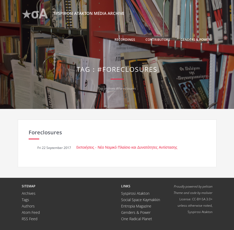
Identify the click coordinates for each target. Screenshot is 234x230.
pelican (207, 186)
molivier (207, 193)
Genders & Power (195, 39)
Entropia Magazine (136, 206)
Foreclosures (45, 132)
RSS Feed (29, 218)
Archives (29, 193)
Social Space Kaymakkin (140, 199)
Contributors (157, 39)
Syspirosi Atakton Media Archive (73, 13)
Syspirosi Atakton (135, 193)
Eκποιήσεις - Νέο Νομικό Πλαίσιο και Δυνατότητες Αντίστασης (126, 147)
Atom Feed (31, 212)
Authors (28, 206)
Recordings (124, 39)
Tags (25, 199)
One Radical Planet (136, 218)
